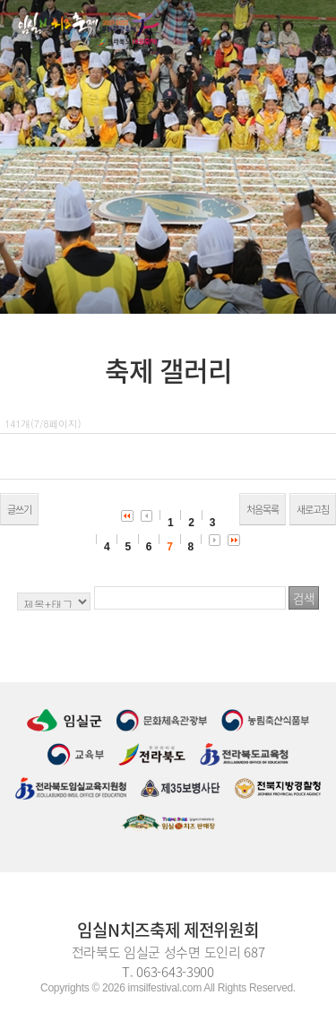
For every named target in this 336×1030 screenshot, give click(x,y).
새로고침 (313, 509)
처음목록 (262, 509)
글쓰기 (19, 509)
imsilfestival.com (165, 988)
